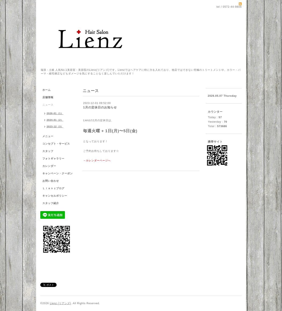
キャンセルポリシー (54, 195)
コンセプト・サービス (56, 143)
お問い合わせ (50, 180)
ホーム (46, 89)
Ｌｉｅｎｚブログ (53, 188)
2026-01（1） (55, 113)
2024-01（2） (55, 120)
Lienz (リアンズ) (60, 303)
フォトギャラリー (53, 158)
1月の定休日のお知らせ (100, 107)
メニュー (47, 136)
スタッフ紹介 (50, 203)
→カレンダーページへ (97, 160)
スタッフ (47, 151)
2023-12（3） (55, 126)
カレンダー (49, 166)
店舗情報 (47, 97)
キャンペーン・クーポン (57, 173)
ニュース (47, 104)
